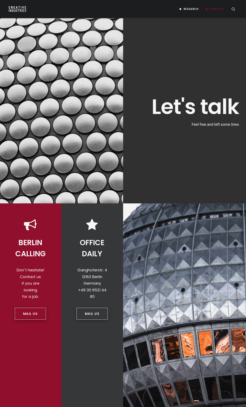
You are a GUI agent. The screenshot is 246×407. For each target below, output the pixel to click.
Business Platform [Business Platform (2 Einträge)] (215, 247)
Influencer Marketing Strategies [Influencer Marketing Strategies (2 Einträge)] (189, 314)
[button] (235, 9)
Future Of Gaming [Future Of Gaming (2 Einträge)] (202, 287)
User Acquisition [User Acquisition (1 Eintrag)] (211, 361)
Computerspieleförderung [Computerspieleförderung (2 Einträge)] (185, 260)
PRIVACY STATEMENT (102, 255)
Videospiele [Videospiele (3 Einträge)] (196, 375)
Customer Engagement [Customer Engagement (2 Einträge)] (212, 267)
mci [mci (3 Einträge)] (194, 328)
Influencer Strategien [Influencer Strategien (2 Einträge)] (182, 321)
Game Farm (18, 297)
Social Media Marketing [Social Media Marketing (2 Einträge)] (183, 348)
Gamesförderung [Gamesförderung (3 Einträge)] (204, 294)
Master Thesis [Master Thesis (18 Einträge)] (177, 328)
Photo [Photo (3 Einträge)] (230, 334)
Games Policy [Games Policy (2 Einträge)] (201, 301)
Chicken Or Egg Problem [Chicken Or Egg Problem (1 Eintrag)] (183, 254)
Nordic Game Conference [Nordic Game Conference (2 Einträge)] (206, 334)
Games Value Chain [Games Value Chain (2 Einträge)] (180, 307)
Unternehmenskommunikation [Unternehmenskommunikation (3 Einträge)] (187, 354)
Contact (216, 9)
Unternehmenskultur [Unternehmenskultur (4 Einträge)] (182, 361)
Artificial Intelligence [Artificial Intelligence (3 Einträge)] (183, 240)
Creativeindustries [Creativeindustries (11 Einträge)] (180, 267)
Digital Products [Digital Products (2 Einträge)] (218, 281)
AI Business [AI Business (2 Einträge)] (208, 234)
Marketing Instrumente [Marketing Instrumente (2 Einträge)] (216, 321)
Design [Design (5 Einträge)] (173, 274)
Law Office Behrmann (25, 303)
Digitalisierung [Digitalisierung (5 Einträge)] (191, 274)
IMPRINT (95, 248)
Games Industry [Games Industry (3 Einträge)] (178, 301)
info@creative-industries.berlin (38, 269)
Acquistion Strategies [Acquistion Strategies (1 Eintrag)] (182, 234)
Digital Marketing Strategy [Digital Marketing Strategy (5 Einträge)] (186, 281)
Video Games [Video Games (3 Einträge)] (176, 375)
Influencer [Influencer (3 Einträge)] (220, 307)
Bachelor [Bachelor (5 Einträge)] (208, 240)
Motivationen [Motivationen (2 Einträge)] (177, 334)
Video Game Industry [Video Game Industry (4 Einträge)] (204, 368)
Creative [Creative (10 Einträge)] (212, 260)
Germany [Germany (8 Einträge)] (202, 307)
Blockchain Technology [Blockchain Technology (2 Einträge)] (183, 247)
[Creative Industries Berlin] (16, 9)
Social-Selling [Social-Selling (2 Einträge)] (212, 341)
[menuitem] (188, 9)
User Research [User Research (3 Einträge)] (178, 368)
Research (191, 9)
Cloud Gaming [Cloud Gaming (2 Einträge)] (212, 254)
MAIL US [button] (30, 186)
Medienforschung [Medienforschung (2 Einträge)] (212, 328)
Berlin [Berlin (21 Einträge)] (223, 240)
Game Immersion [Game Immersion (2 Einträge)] (178, 294)
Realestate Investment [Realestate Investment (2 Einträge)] (183, 341)
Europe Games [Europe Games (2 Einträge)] (177, 287)
